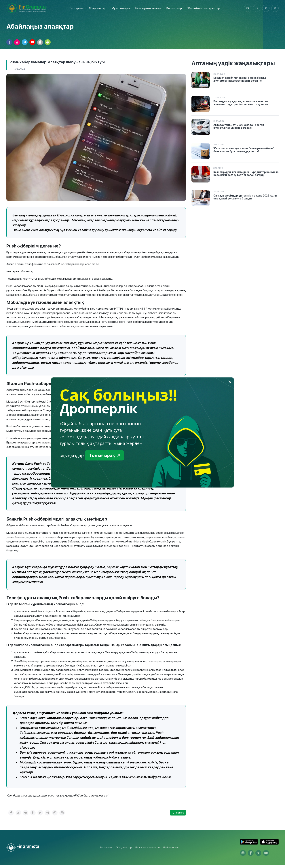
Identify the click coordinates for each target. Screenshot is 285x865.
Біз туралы (76, 8)
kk (247, 8)
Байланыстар (171, 847)
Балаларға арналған (147, 847)
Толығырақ (104, 455)
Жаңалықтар (97, 8)
